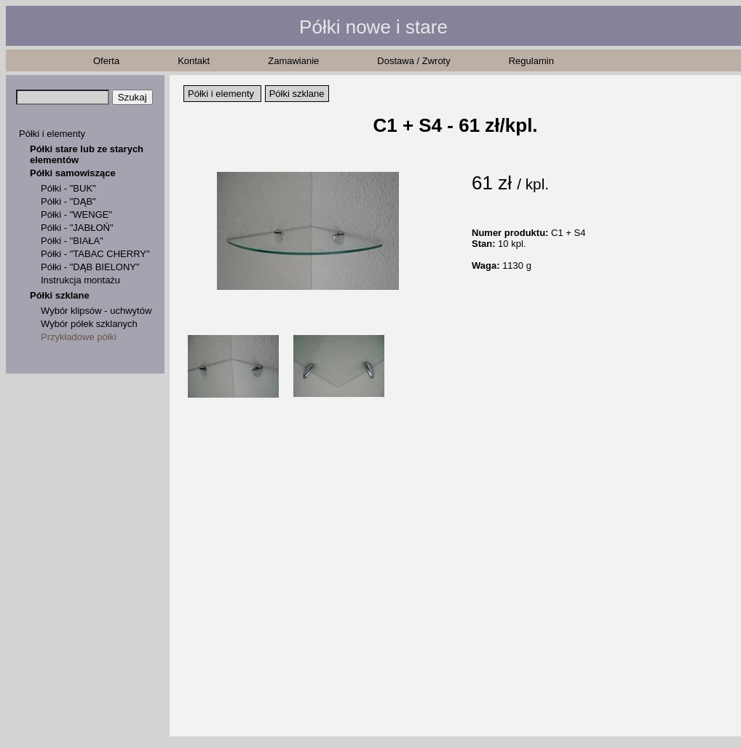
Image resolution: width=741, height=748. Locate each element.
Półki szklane (60, 295)
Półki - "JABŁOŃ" (77, 227)
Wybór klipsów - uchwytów (96, 310)
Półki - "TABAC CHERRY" (95, 253)
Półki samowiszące (73, 173)
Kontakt (194, 60)
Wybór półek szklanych (89, 323)
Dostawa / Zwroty (413, 60)
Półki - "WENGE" (76, 214)
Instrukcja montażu (80, 280)
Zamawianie (293, 60)
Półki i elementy (52, 133)
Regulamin (531, 60)
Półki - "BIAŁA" (72, 240)
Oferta (106, 60)
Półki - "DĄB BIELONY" (90, 266)
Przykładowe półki (78, 336)
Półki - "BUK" (68, 188)
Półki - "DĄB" (68, 201)
